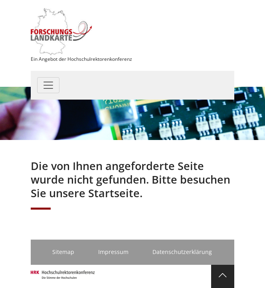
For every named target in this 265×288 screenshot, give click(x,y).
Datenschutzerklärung (182, 252)
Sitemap (63, 252)
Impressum (113, 252)
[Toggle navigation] (48, 85)
